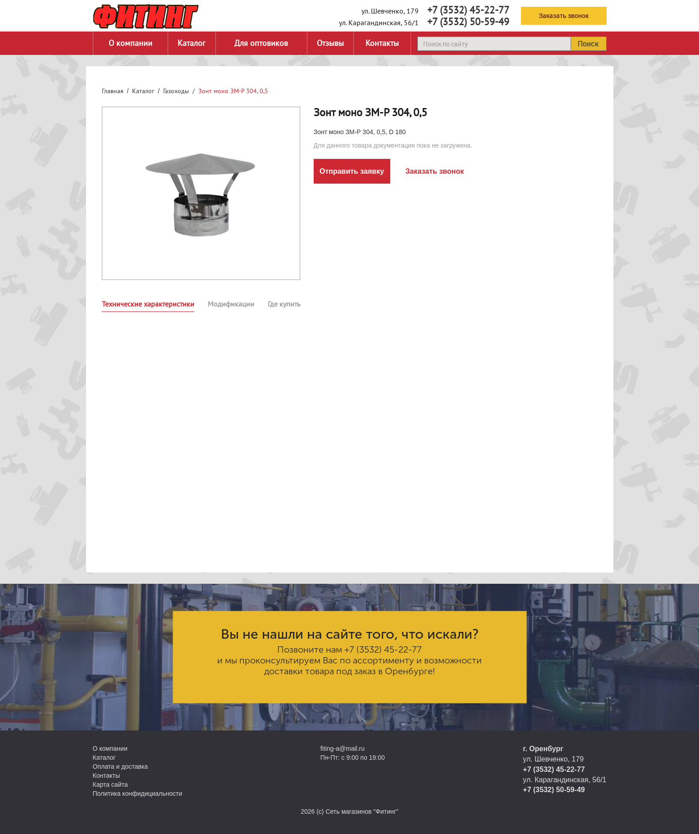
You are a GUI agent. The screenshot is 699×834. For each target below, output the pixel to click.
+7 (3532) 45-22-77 (468, 10)
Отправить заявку (352, 171)
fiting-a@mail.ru (342, 748)
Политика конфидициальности (138, 793)
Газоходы (176, 91)
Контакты (382, 43)
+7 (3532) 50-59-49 (468, 21)
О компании (130, 43)
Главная (112, 91)
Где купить (284, 303)
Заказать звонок (564, 15)
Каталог (192, 43)
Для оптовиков (261, 43)
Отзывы (330, 43)
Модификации (231, 303)
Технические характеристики (148, 303)
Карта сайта (110, 784)
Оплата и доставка (120, 766)
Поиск (588, 43)
